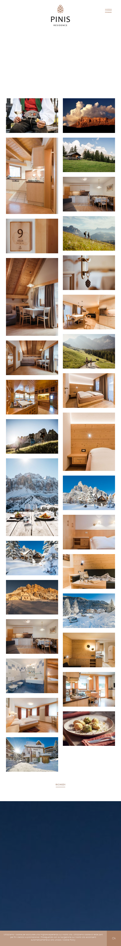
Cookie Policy (69, 940)
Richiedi (60, 785)
